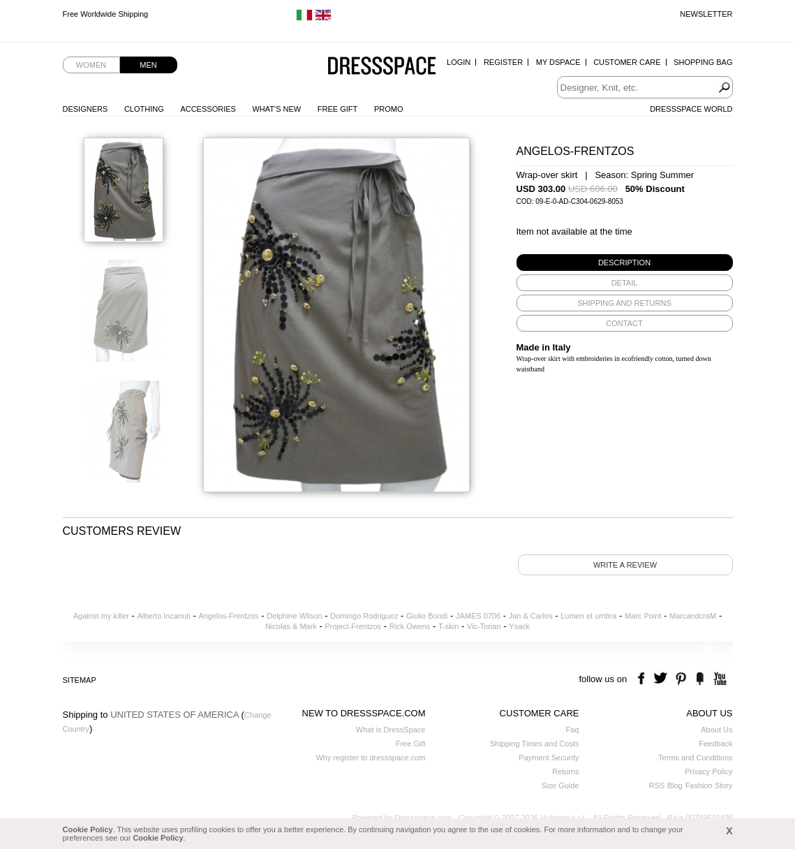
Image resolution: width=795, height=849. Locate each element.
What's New (276, 109)
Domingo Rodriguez (364, 616)
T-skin (448, 626)
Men (148, 65)
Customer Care (626, 62)
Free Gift (337, 109)
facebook (643, 679)
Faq (572, 729)
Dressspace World (691, 109)
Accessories (207, 109)
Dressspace (382, 67)
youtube (718, 679)
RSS (657, 785)
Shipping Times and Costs (534, 743)
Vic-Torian (484, 626)
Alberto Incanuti (163, 616)
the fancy (699, 679)
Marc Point (643, 616)
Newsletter (706, 14)
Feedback (715, 743)
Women (91, 65)
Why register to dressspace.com (370, 757)
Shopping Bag (703, 62)
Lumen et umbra (588, 616)
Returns (565, 771)
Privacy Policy (708, 771)
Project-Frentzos (353, 626)
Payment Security (549, 757)
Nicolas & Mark (291, 626)
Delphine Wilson (294, 616)
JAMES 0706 (478, 616)
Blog (675, 785)
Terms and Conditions (695, 757)
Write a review (625, 565)
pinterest (680, 679)
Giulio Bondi (426, 616)
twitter (662, 679)
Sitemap (79, 680)
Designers (85, 109)
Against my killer (101, 616)
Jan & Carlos (531, 616)
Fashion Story (709, 785)
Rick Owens (410, 626)
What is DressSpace (391, 729)
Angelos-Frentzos (228, 616)
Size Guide (560, 785)
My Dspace (558, 62)
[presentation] (625, 262)
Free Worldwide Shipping (106, 14)
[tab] (625, 262)
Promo (388, 109)
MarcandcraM (692, 616)
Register (503, 62)
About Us (716, 729)
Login (458, 62)
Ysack (519, 626)
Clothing (144, 109)
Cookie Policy (88, 829)
